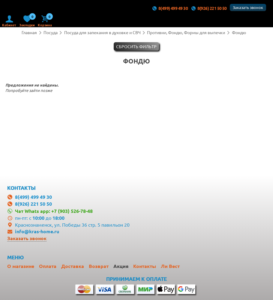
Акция (120, 266)
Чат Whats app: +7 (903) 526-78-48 (54, 211)
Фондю (239, 32)
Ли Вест (170, 266)
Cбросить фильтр (136, 46)
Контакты (144, 266)
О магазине (20, 266)
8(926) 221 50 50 (209, 8)
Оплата (47, 266)
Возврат (99, 266)
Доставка (72, 266)
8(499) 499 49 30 (170, 8)
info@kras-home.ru (37, 231)
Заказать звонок (248, 7)
